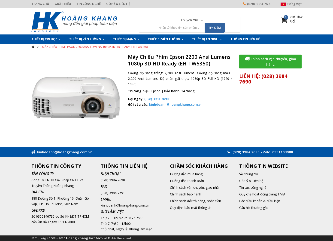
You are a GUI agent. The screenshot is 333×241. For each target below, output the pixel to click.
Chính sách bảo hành (185, 194)
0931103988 (282, 152)
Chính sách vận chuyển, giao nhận (195, 187)
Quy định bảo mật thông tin (191, 207)
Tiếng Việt (291, 4)
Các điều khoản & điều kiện (259, 201)
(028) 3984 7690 (259, 4)
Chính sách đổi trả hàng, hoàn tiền (195, 201)
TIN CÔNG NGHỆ (89, 4)
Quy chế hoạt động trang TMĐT (263, 194)
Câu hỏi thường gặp (254, 207)
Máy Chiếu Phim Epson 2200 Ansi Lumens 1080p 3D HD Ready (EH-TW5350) (95, 47)
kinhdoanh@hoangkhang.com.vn (176, 104)
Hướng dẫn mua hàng (186, 174)
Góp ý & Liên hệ (251, 181)
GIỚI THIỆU (63, 4)
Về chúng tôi (248, 174)
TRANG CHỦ (40, 4)
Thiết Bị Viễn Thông (164, 39)
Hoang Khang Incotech (84, 238)
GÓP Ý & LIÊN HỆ (118, 4)
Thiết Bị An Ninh (205, 39)
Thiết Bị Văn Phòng (85, 39)
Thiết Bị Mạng (124, 39)
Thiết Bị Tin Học (44, 39)
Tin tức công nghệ (252, 187)
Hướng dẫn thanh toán (187, 181)
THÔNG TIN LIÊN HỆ (245, 39)
